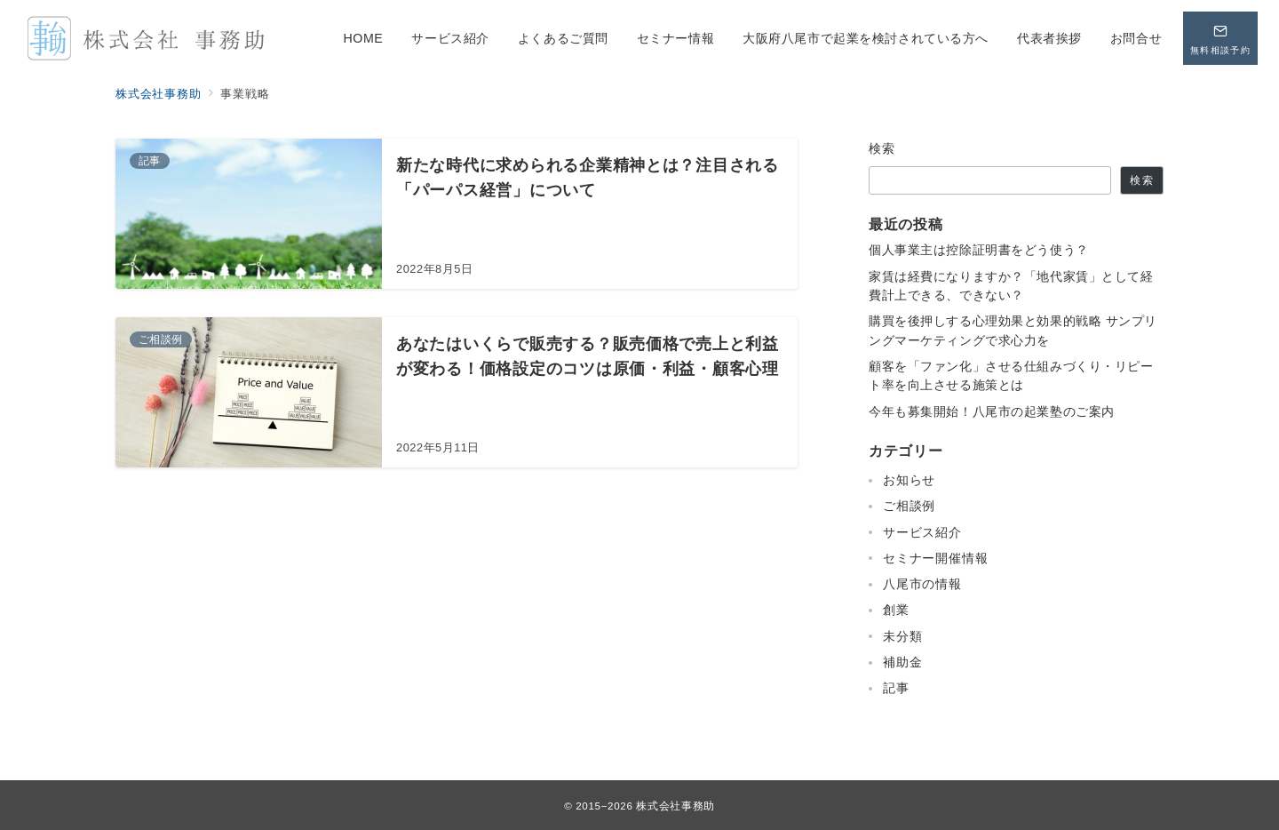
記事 (896, 688)
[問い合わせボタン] (1220, 38)
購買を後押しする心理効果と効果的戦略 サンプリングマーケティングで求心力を (1013, 330)
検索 (882, 148)
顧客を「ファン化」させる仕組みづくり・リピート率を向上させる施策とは (1011, 375)
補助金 (902, 662)
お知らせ (909, 480)
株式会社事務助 (675, 805)
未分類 (902, 636)
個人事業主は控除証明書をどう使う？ (979, 250)
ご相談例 (909, 506)
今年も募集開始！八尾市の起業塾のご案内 (992, 411)
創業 (896, 610)
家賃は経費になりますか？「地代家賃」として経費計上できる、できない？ (1011, 285)
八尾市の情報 (922, 584)
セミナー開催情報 (935, 558)
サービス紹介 (922, 532)
